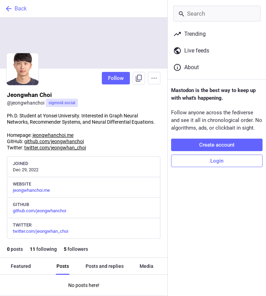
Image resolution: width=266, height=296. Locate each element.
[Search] (216, 14)
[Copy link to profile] (139, 78)
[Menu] (154, 78)
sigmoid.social (61, 102)
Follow (116, 78)
